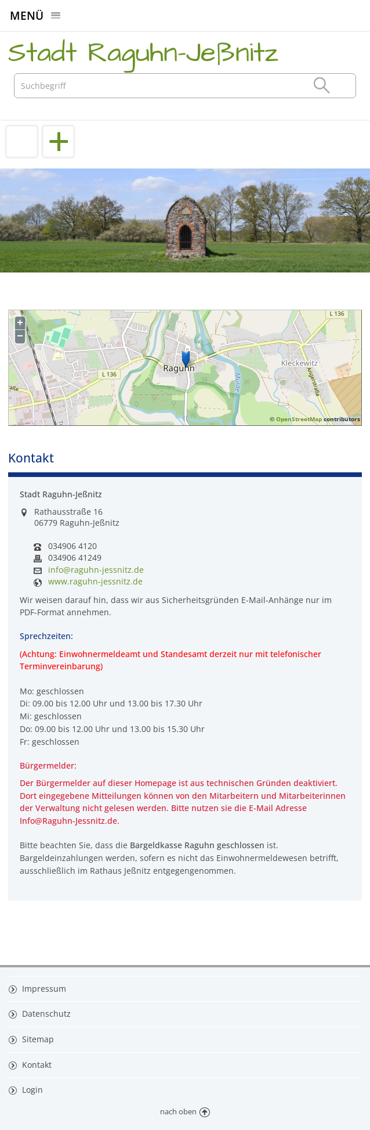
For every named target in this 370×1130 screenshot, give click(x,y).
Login (31, 1089)
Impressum (43, 988)
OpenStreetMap (299, 419)
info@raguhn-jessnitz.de (96, 570)
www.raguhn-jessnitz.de (95, 581)
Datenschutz (45, 1013)
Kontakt (36, 1064)
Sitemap (37, 1039)
